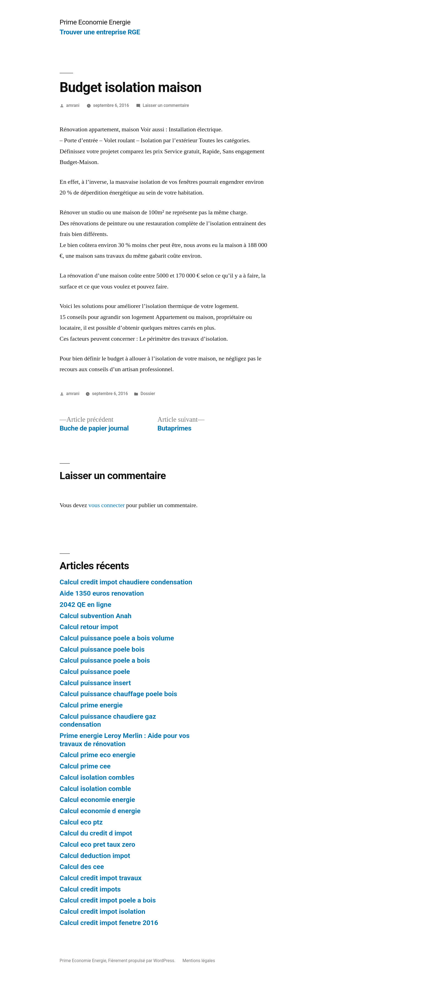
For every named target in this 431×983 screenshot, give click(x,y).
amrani (72, 105)
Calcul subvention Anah (96, 616)
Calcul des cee (82, 867)
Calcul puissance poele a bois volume (117, 638)
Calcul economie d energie (100, 811)
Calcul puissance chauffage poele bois (118, 694)
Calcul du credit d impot (96, 833)
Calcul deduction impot (95, 856)
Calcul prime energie (91, 705)
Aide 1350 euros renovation (102, 593)
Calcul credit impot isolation (102, 911)
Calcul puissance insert (95, 683)
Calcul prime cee (85, 766)
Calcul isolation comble (95, 789)
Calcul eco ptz (81, 822)
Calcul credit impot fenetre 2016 (109, 923)
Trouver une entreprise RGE (100, 32)
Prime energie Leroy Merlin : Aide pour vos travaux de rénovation (125, 740)
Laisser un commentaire (166, 105)
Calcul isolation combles (97, 777)
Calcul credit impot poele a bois (108, 900)
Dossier (147, 393)
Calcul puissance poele (95, 672)
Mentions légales (199, 960)
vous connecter (107, 505)
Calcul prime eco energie (98, 755)
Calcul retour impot (89, 627)
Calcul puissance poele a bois (105, 660)
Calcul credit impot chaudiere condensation (126, 582)
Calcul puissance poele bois (102, 649)
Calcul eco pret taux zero (97, 844)
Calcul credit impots (90, 889)
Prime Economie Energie (95, 22)
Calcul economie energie (97, 800)
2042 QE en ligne (85, 605)
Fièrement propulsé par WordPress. (142, 960)
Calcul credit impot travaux (101, 878)
